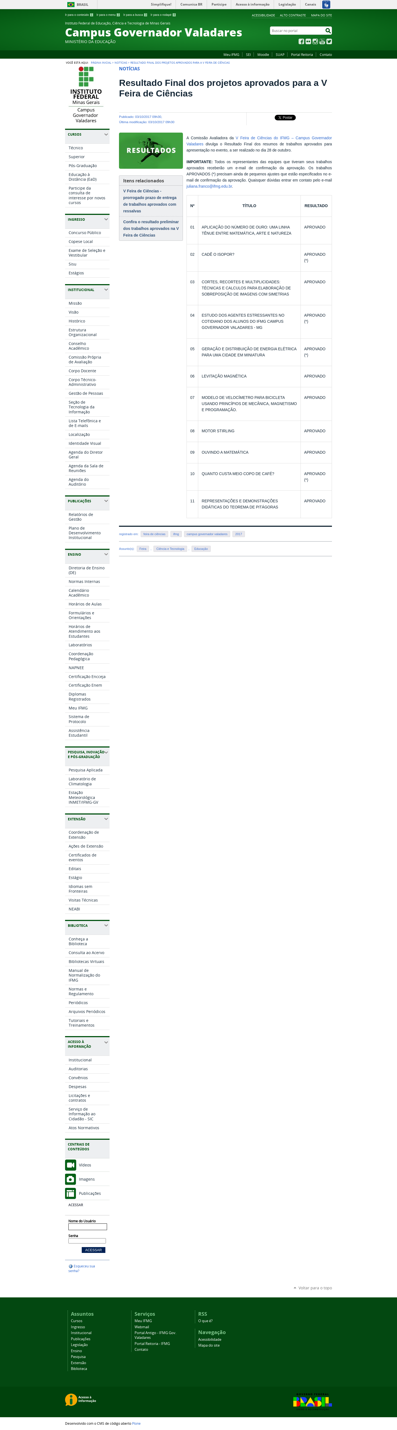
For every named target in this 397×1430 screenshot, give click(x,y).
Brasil (82, 4)
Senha (73, 1235)
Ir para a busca (135, 14)
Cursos (76, 1321)
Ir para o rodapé (163, 14)
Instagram (315, 41)
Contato (326, 54)
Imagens (87, 1179)
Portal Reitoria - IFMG (152, 1343)
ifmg (176, 534)
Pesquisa (78, 1356)
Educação (201, 548)
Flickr (308, 41)
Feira (143, 548)
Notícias (121, 62)
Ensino (76, 1351)
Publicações (90, 1193)
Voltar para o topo (315, 1287)
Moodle (263, 54)
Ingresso (78, 1327)
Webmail (142, 1327)
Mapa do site (321, 15)
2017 (238, 534)
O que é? (205, 1321)
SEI (248, 54)
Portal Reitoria (302, 54)
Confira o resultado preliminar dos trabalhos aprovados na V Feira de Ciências (151, 228)
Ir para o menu (108, 14)
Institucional (81, 1332)
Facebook (301, 41)
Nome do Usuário (82, 1221)
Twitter (329, 41)
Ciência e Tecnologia (170, 548)
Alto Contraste (293, 15)
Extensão (78, 1363)
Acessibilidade (263, 15)
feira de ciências (154, 534)
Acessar (75, 1205)
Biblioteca (79, 1368)
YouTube (322, 41)
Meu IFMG (231, 54)
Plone (136, 1423)
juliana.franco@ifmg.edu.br (209, 186)
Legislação (79, 1344)
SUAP (280, 54)
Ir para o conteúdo (79, 14)
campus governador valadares (207, 534)
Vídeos (85, 1165)
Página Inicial (101, 62)
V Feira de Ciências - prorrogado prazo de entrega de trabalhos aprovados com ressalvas (149, 201)
